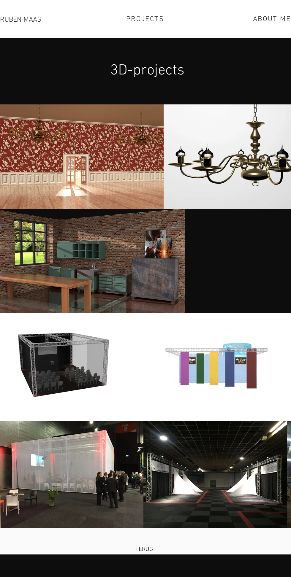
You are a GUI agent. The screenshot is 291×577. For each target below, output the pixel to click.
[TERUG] (144, 549)
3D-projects (147, 71)
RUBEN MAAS (20, 20)
